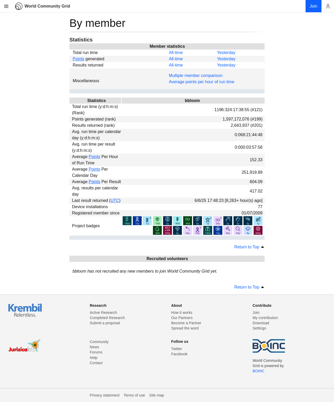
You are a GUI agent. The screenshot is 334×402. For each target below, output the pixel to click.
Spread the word (185, 328)
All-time (176, 52)
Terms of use (134, 395)
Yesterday (226, 52)
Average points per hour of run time (201, 82)
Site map (156, 395)
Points (78, 59)
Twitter (176, 349)
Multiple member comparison (195, 75)
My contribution (265, 318)
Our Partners (182, 318)
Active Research (103, 312)
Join (256, 312)
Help (93, 358)
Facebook (179, 354)
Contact (96, 363)
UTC (115, 200)
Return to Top (249, 247)
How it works (181, 312)
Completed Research (107, 318)
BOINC (258, 371)
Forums (96, 352)
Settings (259, 328)
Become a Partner (186, 323)
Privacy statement (105, 395)
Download (261, 323)
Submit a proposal (105, 323)
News (94, 347)
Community (99, 342)
